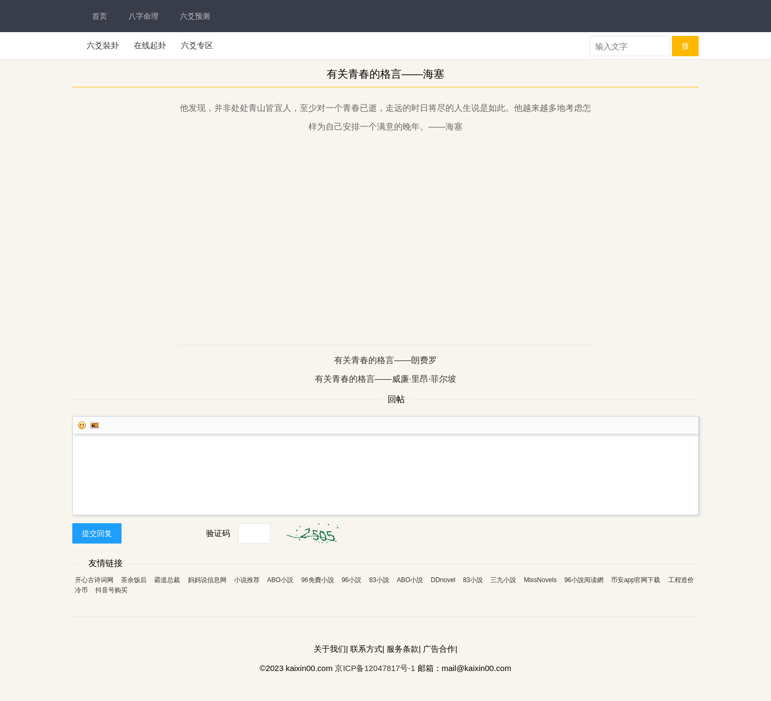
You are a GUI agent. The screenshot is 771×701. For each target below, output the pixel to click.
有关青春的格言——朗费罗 (385, 360)
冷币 (81, 590)
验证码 (218, 533)
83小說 (379, 580)
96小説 (351, 580)
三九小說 (503, 580)
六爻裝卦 (103, 45)
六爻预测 (195, 16)
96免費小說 (317, 580)
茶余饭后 (134, 580)
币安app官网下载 (635, 580)
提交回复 (97, 533)
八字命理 (143, 16)
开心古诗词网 (94, 580)
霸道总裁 (167, 580)
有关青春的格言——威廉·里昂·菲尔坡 (386, 378)
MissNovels (540, 580)
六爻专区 (197, 45)
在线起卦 (150, 45)
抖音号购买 (111, 590)
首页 (99, 16)
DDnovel (442, 580)
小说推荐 (247, 580)
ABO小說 (410, 580)
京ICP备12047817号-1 (375, 668)
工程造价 (681, 580)
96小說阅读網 (583, 580)
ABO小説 (280, 580)
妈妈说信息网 (207, 580)
